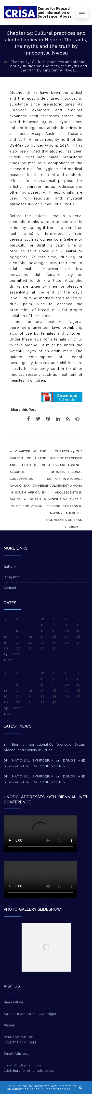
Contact (10, 587)
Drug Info (12, 577)
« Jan (8, 660)
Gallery (10, 566)
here (17, 1070)
